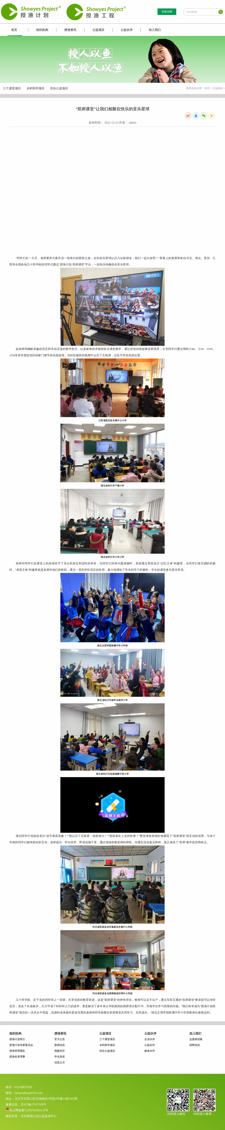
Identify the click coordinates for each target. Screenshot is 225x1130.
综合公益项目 (59, 88)
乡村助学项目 (35, 88)
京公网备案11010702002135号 (28, 1110)
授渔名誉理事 (17, 1056)
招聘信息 (194, 1045)
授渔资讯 (70, 29)
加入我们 (155, 29)
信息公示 (59, 1062)
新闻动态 (59, 1045)
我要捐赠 (167, 11)
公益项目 (98, 29)
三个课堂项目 (12, 88)
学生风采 (59, 1056)
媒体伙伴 (149, 1050)
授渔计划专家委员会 (21, 1045)
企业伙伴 (149, 1039)
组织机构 (42, 29)
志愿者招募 (195, 1039)
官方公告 (59, 1039)
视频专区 (59, 1050)
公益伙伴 (127, 29)
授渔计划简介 (17, 1039)
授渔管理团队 (17, 1050)
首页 (14, 29)
